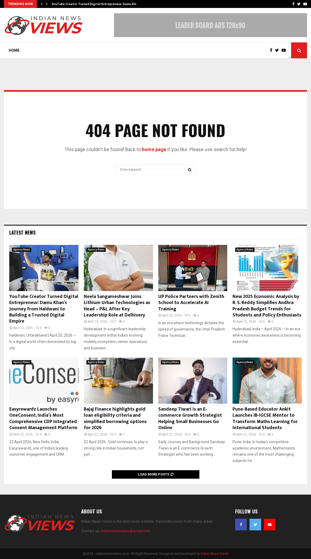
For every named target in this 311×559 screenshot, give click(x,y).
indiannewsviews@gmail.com (125, 531)
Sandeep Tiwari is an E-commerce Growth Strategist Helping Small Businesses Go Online (190, 418)
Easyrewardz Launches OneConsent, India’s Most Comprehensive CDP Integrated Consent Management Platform (43, 418)
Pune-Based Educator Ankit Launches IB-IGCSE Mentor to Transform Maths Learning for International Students (265, 418)
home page (154, 149)
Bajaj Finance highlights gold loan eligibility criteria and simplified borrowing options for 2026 (115, 418)
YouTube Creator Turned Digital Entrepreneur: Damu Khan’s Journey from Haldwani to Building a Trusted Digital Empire (43, 309)
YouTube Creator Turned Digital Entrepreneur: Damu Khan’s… (97, 4)
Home (14, 50)
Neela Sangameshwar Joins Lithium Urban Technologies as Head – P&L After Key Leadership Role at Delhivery (117, 306)
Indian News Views (215, 554)
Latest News (22, 232)
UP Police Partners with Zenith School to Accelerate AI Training (191, 303)
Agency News (21, 249)
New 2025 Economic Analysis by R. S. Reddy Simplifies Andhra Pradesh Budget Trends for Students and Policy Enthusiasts (267, 306)
